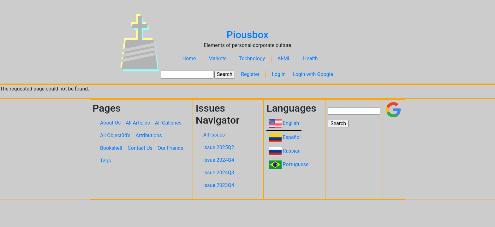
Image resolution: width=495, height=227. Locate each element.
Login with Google (313, 74)
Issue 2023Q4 (218, 185)
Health (310, 58)
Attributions (149, 135)
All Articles (138, 123)
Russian (292, 151)
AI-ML (284, 58)
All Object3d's (115, 135)
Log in (278, 74)
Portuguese (296, 164)
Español (292, 137)
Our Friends (170, 148)
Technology (252, 58)
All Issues (214, 135)
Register (250, 74)
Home (189, 58)
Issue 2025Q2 (218, 147)
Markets (217, 58)
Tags (105, 161)
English (291, 123)
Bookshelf (111, 148)
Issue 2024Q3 (218, 173)
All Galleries (168, 123)
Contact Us (140, 148)
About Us (110, 123)
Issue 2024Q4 (218, 160)
